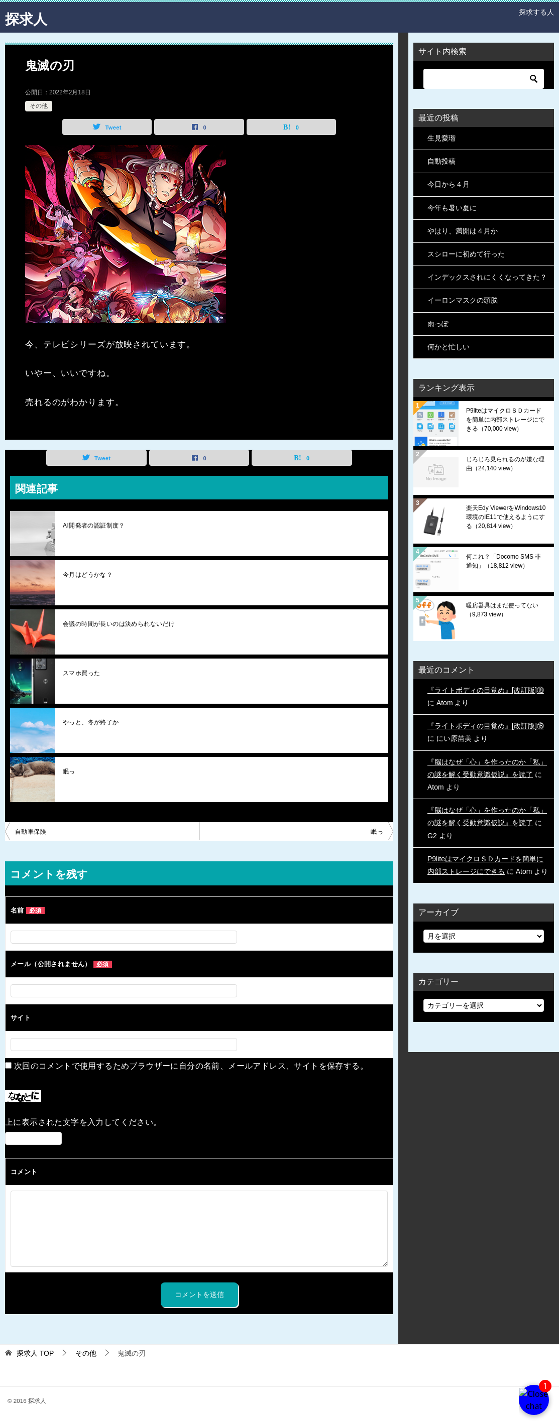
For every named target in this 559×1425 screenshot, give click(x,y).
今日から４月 (448, 184)
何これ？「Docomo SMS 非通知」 (503, 561)
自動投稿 (441, 161)
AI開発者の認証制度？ (94, 525)
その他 (39, 105)
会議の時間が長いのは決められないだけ (119, 623)
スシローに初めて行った (466, 254)
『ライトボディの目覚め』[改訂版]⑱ (485, 690)
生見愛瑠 (441, 138)
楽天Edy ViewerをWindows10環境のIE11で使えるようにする (506, 517)
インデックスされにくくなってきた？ (487, 277)
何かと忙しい (448, 347)
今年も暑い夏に (452, 208)
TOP (35, 1353)
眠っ (69, 771)
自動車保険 (30, 831)
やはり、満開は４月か (462, 231)
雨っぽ (438, 324)
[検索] (483, 79)
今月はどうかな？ (88, 574)
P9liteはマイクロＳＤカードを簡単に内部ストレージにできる (505, 419)
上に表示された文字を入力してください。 (83, 1122)
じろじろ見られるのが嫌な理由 (505, 464)
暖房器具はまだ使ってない (502, 610)
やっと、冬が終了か (91, 722)
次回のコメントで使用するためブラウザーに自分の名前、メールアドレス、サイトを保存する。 (191, 1066)
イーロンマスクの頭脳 (462, 300)
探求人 (27, 17)
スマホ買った (81, 673)
